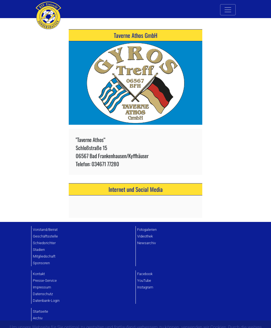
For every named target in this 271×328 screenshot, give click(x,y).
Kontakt (39, 274)
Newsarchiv (146, 243)
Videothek (145, 236)
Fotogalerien (147, 229)
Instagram (145, 287)
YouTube (144, 280)
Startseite (40, 311)
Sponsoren (41, 263)
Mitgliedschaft (44, 256)
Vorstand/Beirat (45, 229)
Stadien (39, 250)
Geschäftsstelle (45, 236)
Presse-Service (45, 280)
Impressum (42, 287)
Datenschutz (43, 294)
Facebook (144, 274)
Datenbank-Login (46, 300)
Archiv (38, 318)
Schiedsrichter (44, 243)
